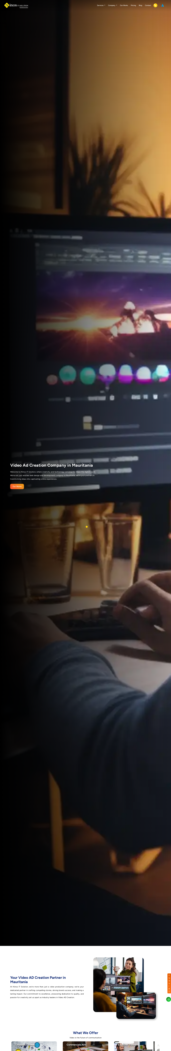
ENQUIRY (169, 983)
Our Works (124, 5)
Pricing (133, 5)
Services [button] (100, 5)
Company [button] (112, 5)
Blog (140, 5)
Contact (148, 5)
